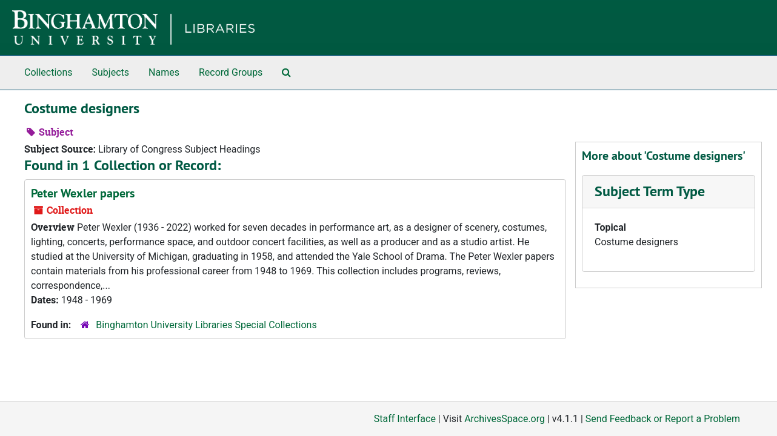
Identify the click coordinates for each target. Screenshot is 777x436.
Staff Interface (405, 418)
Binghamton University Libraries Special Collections (206, 325)
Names (163, 72)
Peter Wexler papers (83, 193)
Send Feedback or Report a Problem (662, 418)
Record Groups (230, 72)
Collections (48, 72)
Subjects (110, 72)
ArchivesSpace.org (504, 418)
